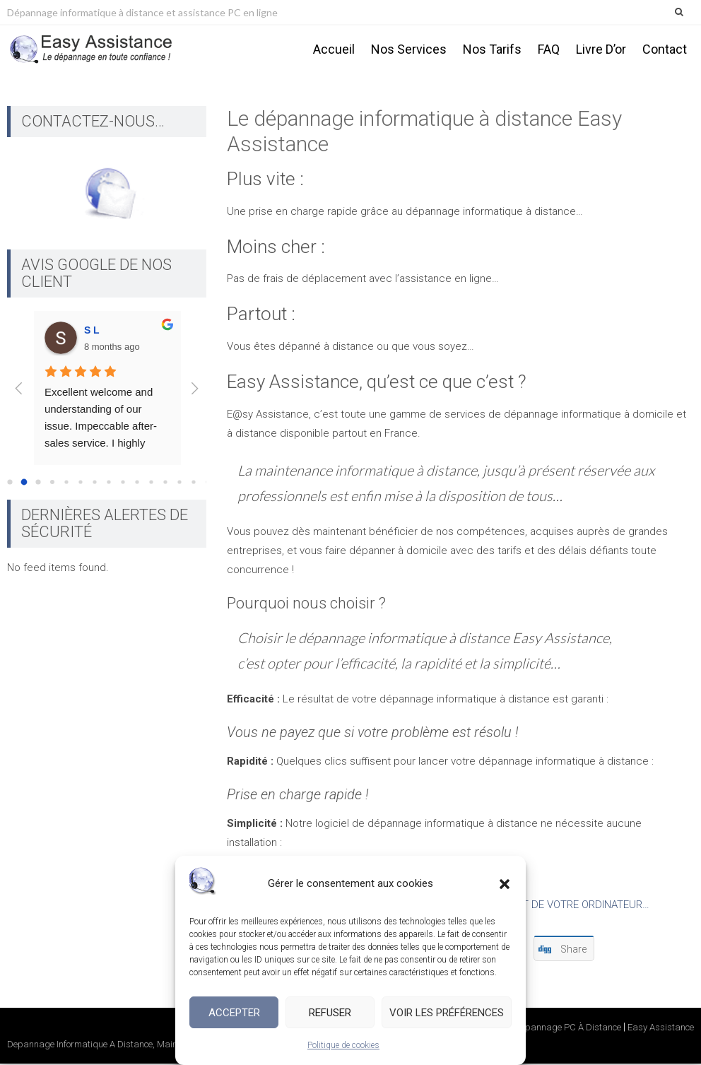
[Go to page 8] (122, 484)
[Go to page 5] (80, 484)
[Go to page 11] (165, 484)
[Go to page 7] (108, 484)
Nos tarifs (492, 49)
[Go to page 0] (9, 484)
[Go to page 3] (52, 484)
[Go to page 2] (37, 484)
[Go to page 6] (94, 484)
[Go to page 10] (151, 484)
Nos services (409, 49)
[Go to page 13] (193, 484)
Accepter (234, 1012)
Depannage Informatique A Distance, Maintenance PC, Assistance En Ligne (157, 1046)
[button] (504, 884)
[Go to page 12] (179, 484)
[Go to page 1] (24, 484)
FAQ (549, 49)
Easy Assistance (661, 1029)
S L (92, 332)
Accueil (334, 49)
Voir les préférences (446, 1012)
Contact (664, 49)
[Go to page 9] (137, 484)
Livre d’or (601, 49)
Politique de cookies (343, 1045)
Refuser (330, 1012)
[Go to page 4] (66, 484)
